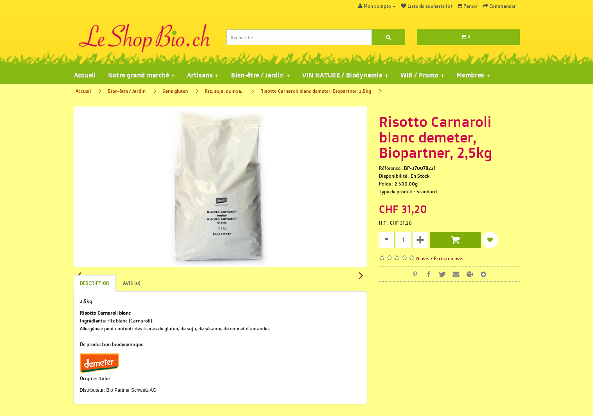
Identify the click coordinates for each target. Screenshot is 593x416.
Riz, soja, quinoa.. (224, 91)
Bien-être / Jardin (127, 91)
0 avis (422, 258)
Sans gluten (175, 91)
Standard (426, 191)
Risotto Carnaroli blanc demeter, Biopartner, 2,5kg (315, 91)
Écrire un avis (448, 258)
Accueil (85, 75)
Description (95, 283)
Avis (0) (132, 283)
